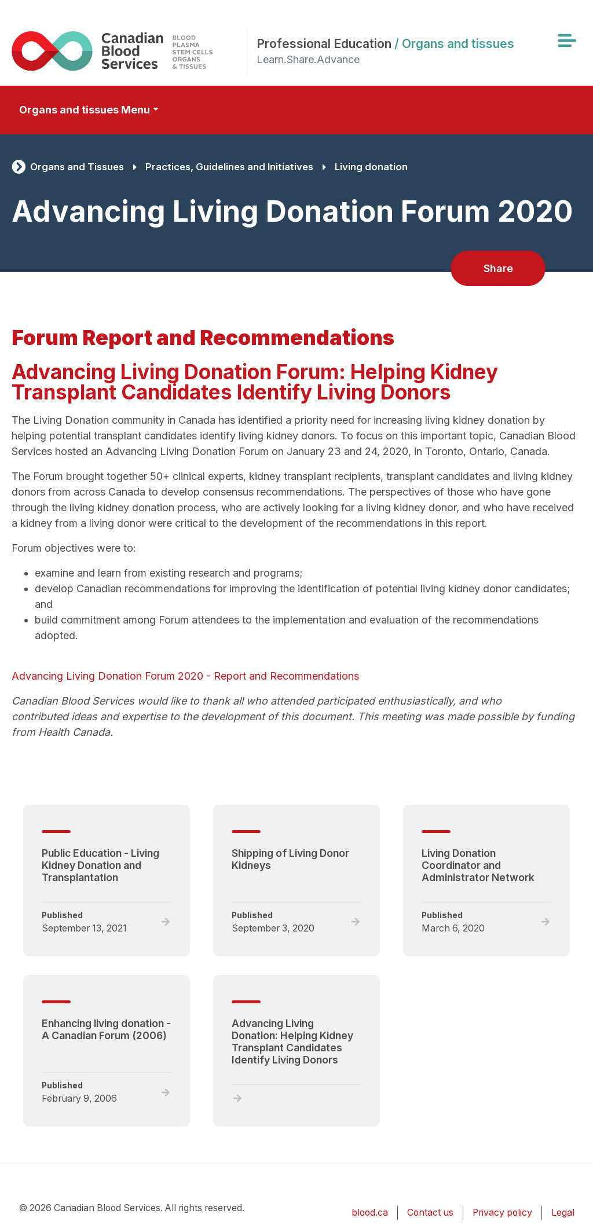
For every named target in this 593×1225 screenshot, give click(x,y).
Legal (562, 1212)
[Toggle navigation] (566, 40)
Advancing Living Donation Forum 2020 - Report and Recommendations (185, 676)
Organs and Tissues (77, 167)
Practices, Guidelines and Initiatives (229, 167)
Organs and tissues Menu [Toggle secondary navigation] (84, 110)
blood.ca (370, 1212)
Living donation (371, 167)
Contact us (430, 1212)
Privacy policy (502, 1212)
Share (498, 268)
